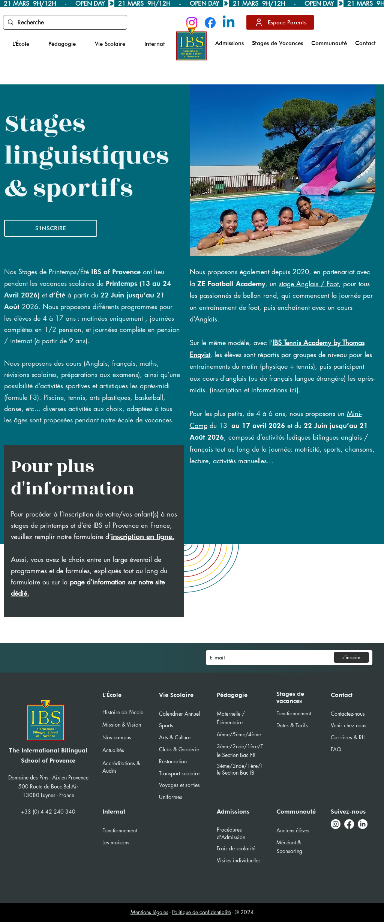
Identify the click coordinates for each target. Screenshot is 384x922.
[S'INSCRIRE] (50, 228)
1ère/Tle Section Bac (240, 769)
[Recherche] (64, 22)
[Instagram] (191, 22)
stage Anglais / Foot (309, 283)
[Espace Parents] (280, 22)
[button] (20, 44)
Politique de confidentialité (201, 912)
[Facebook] (210, 22)
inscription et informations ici (254, 389)
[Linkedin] (228, 22)
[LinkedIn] (363, 824)
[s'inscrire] (351, 657)
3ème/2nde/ (232, 765)
